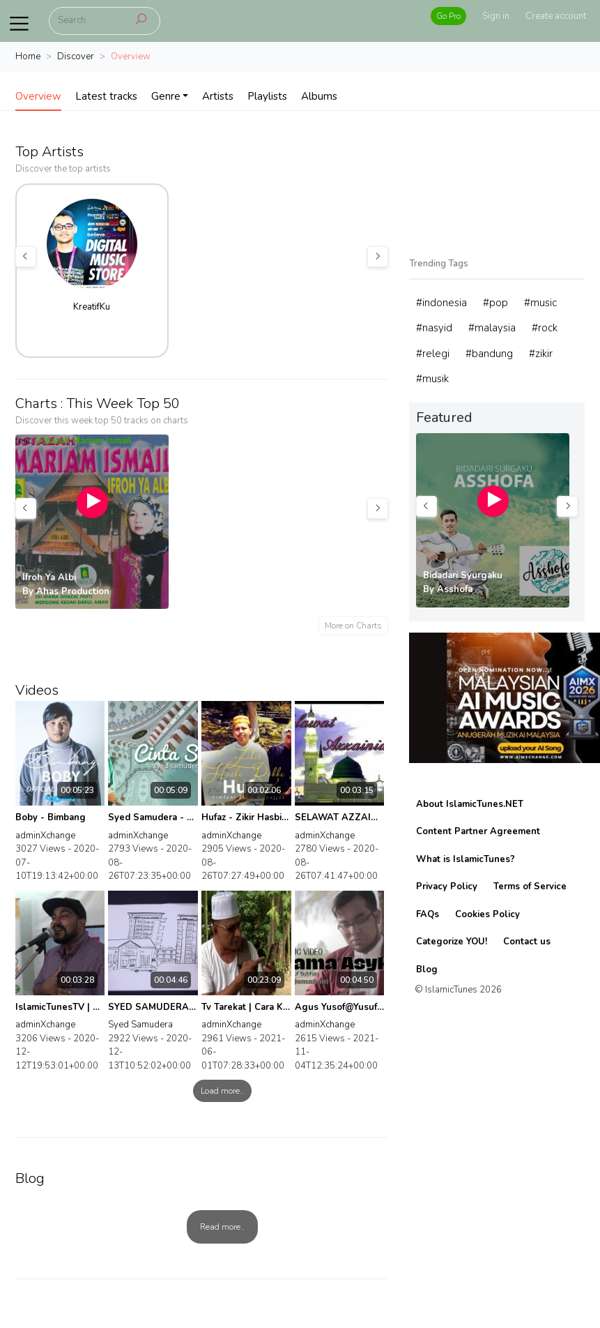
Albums (319, 96)
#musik (432, 379)
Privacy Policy (446, 886)
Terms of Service (530, 886)
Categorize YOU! (451, 941)
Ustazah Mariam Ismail (83, 441)
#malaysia (492, 328)
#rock (544, 328)
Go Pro (448, 16)
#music (540, 303)
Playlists (267, 96)
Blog (427, 969)
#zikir (541, 354)
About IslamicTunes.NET (469, 804)
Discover (75, 56)
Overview (38, 96)
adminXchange (45, 835)
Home (27, 56)
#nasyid (434, 328)
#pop (495, 303)
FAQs (427, 914)
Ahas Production (72, 591)
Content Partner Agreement (478, 831)
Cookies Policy (487, 914)
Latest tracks (106, 96)
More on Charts (353, 625)
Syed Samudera (140, 1024)
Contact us (527, 941)
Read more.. (222, 1226)
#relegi (432, 354)
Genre (165, 96)
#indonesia (441, 303)
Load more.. (222, 1090)
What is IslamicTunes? (465, 859)
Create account (555, 16)
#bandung (489, 354)
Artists (217, 96)
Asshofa (454, 589)
